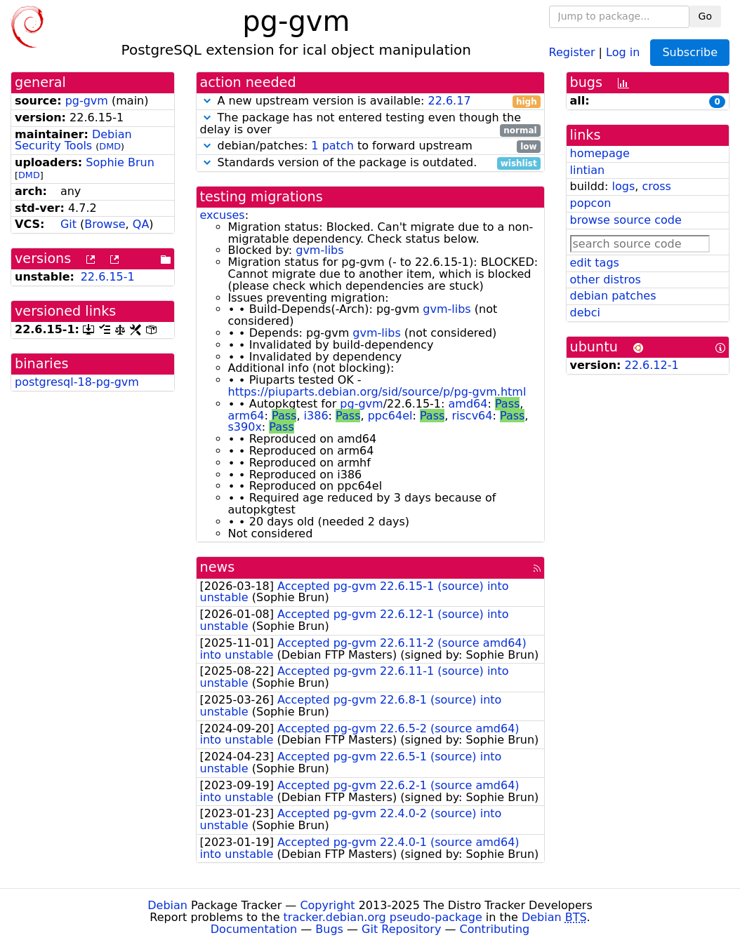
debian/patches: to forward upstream (370, 146)
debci (585, 312)
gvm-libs (319, 250)
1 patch (332, 145)
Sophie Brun (120, 162)
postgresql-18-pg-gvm (77, 382)
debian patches (613, 295)
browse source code (626, 220)
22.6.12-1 (652, 365)
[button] (207, 100)
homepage (600, 153)
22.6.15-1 (108, 276)
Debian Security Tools (73, 140)
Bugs (329, 929)
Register (572, 51)
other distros (605, 279)
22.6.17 (449, 100)
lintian (587, 170)
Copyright (327, 905)
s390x (245, 427)
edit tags (594, 262)
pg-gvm (86, 100)
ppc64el (390, 415)
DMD (110, 146)
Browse (104, 224)
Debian (167, 905)
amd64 (468, 403)
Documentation (254, 929)
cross (656, 186)
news (217, 567)
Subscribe (690, 52)
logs (623, 186)
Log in (623, 51)
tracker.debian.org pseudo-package (383, 917)
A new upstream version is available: (370, 101)
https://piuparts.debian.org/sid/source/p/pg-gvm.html (377, 391)
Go (705, 16)
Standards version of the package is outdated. (370, 163)
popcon (591, 203)
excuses (222, 215)
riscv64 (471, 415)
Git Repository (401, 929)
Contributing (495, 929)
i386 (316, 415)
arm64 (246, 415)
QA (141, 224)
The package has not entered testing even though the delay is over (370, 124)
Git (68, 224)
